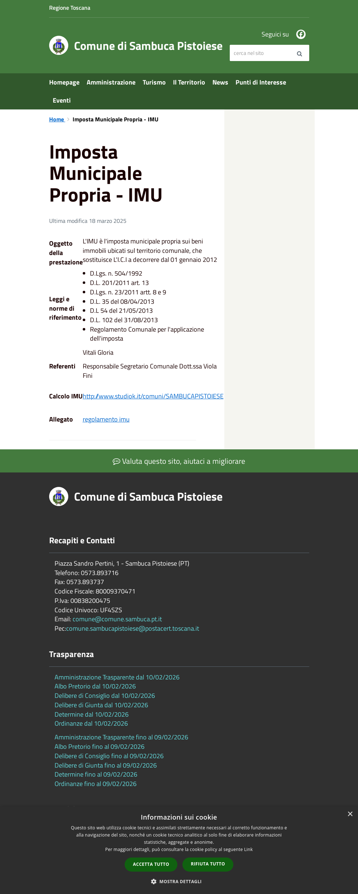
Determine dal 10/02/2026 (92, 714)
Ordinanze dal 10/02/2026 (91, 723)
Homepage (64, 82)
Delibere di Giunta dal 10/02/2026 (101, 705)
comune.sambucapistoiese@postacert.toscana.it (132, 628)
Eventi (62, 100)
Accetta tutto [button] (151, 864)
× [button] (350, 814)
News (220, 82)
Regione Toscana (69, 7)
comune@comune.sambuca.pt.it (117, 619)
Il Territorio (189, 82)
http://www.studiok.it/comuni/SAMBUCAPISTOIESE (153, 396)
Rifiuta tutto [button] (208, 864)
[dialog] (179, 850)
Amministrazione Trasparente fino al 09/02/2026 (121, 737)
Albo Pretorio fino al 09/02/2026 (100, 746)
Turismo (154, 82)
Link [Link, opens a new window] (248, 849)
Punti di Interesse (261, 82)
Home (57, 119)
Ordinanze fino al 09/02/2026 (96, 784)
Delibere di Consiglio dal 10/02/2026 (105, 695)
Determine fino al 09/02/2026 (96, 774)
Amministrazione (111, 82)
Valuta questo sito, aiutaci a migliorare (179, 461)
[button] (179, 881)
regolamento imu (106, 419)
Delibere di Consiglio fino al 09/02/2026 (109, 756)
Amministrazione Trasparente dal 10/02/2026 (117, 677)
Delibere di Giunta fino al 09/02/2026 (106, 765)
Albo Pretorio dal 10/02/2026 (95, 686)
